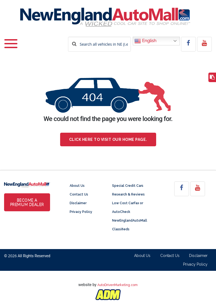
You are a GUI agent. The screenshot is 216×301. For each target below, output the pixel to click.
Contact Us (79, 194)
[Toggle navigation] (11, 40)
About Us (77, 186)
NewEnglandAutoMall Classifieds (129, 225)
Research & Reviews (128, 194)
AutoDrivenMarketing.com (117, 285)
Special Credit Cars (127, 186)
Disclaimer (78, 203)
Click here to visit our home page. (108, 139)
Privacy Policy (81, 212)
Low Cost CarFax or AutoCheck (127, 207)
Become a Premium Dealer (27, 202)
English (145, 41)
